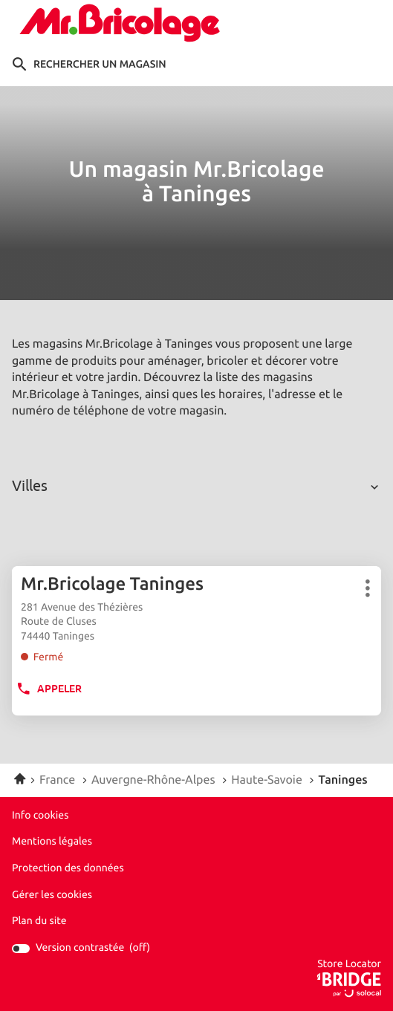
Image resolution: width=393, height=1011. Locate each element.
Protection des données (68, 869)
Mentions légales (52, 842)
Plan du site (39, 921)
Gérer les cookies (52, 895)
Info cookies (40, 816)
